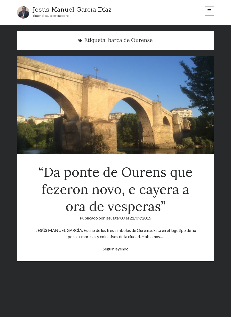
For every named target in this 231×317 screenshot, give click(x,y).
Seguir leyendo (116, 248)
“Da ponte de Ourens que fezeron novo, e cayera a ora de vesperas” (115, 105)
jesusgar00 (115, 217)
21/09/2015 (140, 217)
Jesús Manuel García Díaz (72, 10)
